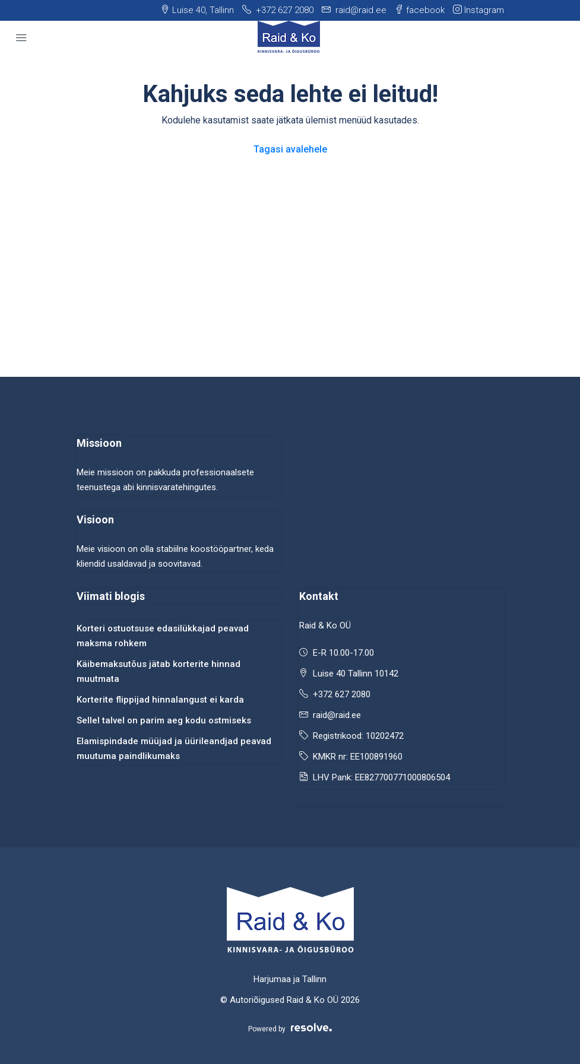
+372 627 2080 (341, 694)
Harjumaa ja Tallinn (290, 979)
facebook (420, 10)
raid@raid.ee (337, 715)
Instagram (478, 10)
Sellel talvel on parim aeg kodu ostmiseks (164, 720)
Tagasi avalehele (290, 149)
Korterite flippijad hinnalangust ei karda (160, 699)
